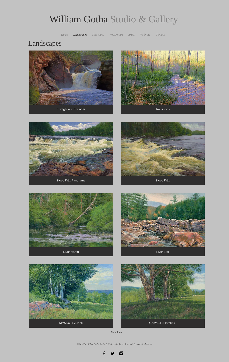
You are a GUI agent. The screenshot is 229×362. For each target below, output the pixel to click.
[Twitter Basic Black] (113, 353)
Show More (116, 332)
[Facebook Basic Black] (104, 353)
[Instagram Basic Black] (121, 353)
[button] (71, 82)
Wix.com (149, 344)
